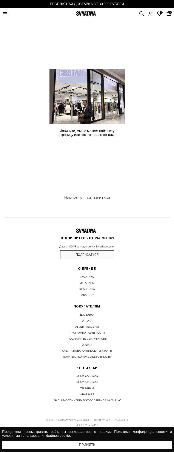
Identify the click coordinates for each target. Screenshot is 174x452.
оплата (87, 320)
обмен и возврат (87, 326)
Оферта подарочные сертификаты (87, 350)
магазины (87, 283)
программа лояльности (87, 332)
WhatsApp (87, 394)
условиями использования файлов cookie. (36, 436)
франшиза (87, 289)
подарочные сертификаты (87, 338)
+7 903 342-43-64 (87, 382)
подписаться (87, 254)
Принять (87, 445)
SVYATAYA (87, 277)
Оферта (87, 344)
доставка (87, 314)
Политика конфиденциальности (140, 432)
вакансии (87, 295)
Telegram (87, 388)
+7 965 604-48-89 (87, 376)
